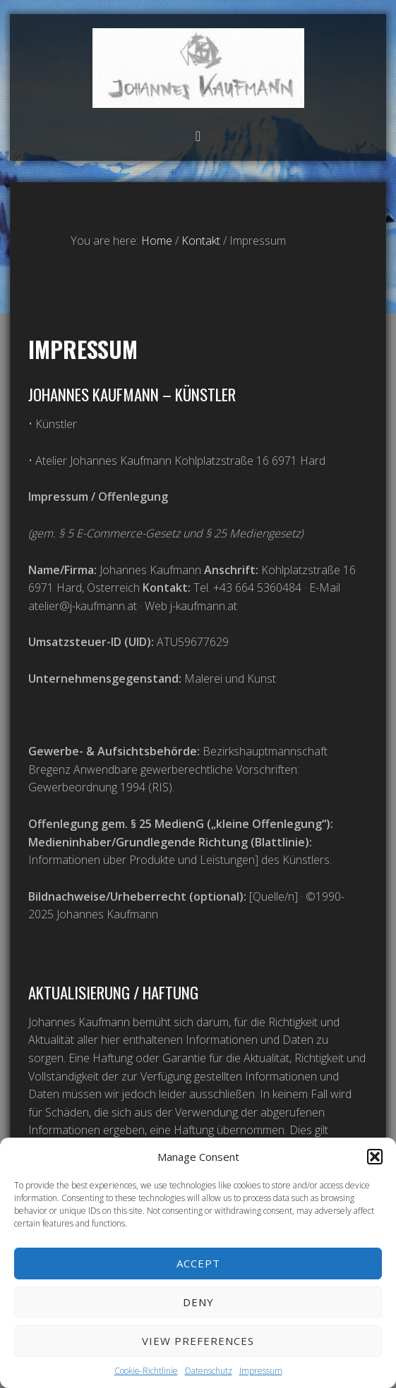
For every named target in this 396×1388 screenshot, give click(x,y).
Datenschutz (208, 1371)
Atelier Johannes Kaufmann (198, 68)
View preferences (198, 1341)
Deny (198, 1302)
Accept (198, 1263)
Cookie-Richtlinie (146, 1371)
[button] (375, 1157)
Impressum (260, 1371)
